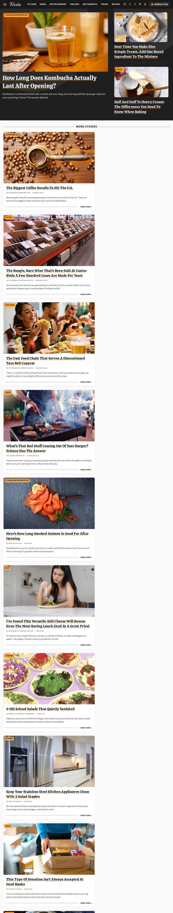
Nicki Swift (50, 882)
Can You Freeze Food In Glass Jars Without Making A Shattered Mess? (142, 785)
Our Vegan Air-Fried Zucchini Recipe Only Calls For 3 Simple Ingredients (29, 711)
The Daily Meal (153, 882)
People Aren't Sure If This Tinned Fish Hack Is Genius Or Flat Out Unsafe (28, 404)
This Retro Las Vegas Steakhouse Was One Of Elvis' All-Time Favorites (86, 637)
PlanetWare (79, 882)
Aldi (120, 215)
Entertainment (58, 4)
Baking (121, 15)
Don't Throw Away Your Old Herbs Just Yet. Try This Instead (84, 560)
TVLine (86, 885)
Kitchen (31, 4)
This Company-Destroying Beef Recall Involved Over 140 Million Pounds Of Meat (141, 711)
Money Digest (35, 882)
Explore (45, 879)
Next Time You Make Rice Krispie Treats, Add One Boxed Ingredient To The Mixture (140, 51)
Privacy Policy (92, 860)
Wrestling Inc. (109, 885)
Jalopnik (157, 879)
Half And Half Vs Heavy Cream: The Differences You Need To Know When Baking (141, 105)
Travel (104, 4)
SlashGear (116, 882)
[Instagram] (124, 5)
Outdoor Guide (64, 882)
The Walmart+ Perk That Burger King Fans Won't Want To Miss (143, 560)
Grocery (74, 4)
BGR (11, 879)
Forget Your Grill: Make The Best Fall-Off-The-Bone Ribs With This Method (28, 560)
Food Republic (58, 879)
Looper (13, 882)
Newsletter (159, 4)
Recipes (116, 4)
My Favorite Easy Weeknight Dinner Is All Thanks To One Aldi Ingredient (29, 637)
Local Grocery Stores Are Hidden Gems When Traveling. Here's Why (139, 637)
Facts (7, 215)
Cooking (9, 293)
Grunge (95, 879)
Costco (65, 132)
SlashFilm (104, 882)
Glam (86, 879)
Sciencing (92, 882)
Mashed (22, 882)
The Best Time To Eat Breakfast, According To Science (82, 711)
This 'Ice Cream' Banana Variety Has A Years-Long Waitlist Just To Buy (26, 486)
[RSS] (145, 5)
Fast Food (122, 132)
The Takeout (74, 885)
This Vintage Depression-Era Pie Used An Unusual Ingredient (142, 486)
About (76, 860)
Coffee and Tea (11, 132)
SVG (126, 882)
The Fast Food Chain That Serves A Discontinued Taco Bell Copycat (141, 169)
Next (92, 834)
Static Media (72, 865)
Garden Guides (74, 879)
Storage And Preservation (16, 15)
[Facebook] (129, 5)
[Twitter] (135, 5)
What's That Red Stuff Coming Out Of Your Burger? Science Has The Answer (29, 251)
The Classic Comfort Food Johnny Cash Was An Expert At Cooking (85, 486)
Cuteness (34, 879)
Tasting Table (137, 882)
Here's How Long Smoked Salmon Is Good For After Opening (82, 251)
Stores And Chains (126, 523)
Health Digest (108, 879)
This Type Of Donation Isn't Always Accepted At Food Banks (141, 330)
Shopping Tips (11, 748)
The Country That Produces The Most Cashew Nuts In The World (141, 404)
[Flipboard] (140, 5)
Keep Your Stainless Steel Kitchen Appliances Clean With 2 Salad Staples (83, 330)
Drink (43, 4)
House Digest (124, 879)
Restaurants (90, 4)
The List (61, 885)
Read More (47, 204)
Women (96, 885)
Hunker (136, 879)
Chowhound (22, 879)
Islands (146, 879)
